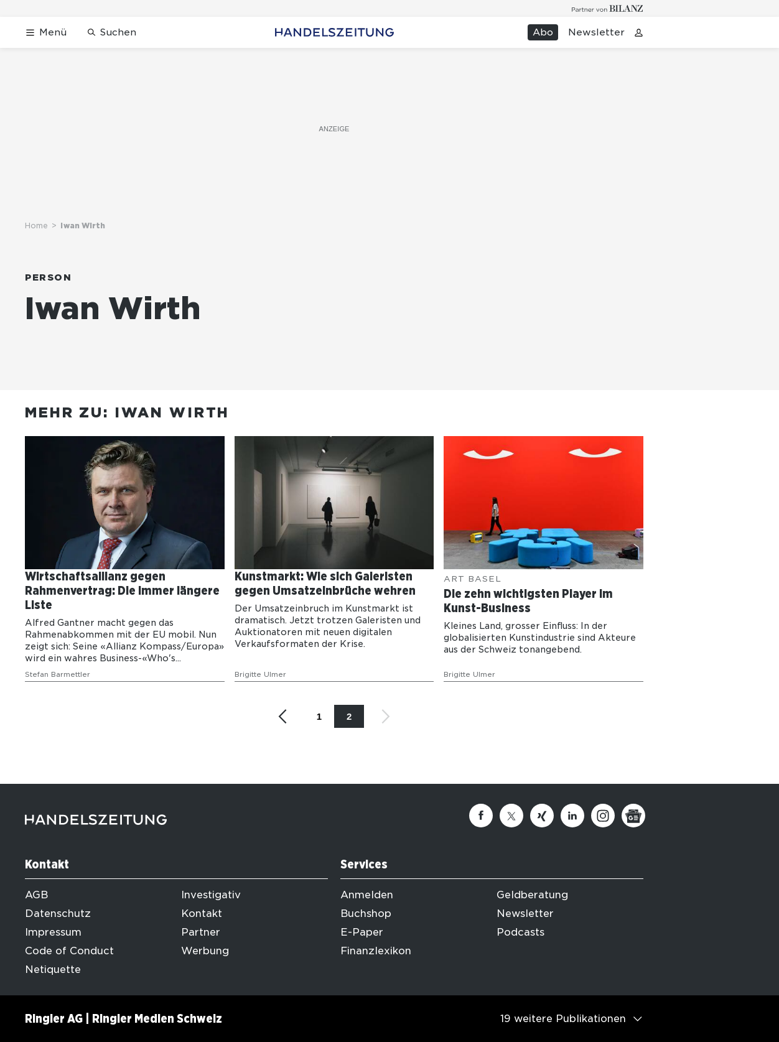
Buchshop (365, 913)
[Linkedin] (572, 815)
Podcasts (520, 932)
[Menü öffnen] (46, 32)
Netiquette (53, 969)
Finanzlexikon (375, 951)
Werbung (205, 951)
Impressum (53, 932)
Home (36, 225)
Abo (543, 32)
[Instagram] (603, 815)
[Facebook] (481, 815)
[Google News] (633, 815)
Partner (200, 932)
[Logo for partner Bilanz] (607, 8)
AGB (36, 895)
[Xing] (542, 815)
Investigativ (211, 895)
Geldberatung (532, 895)
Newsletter (596, 32)
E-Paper (361, 932)
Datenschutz (58, 913)
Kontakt (201, 913)
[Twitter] (511, 815)
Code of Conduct (69, 951)
